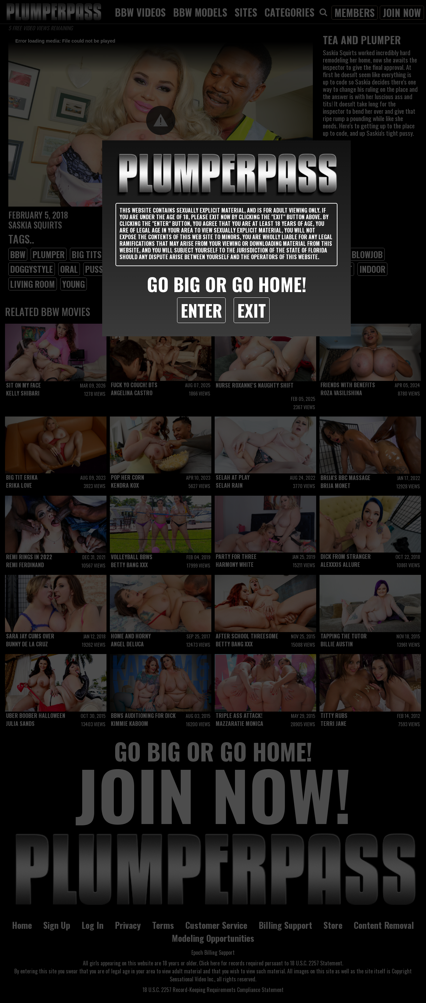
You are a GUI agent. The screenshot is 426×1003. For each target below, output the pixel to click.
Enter (201, 310)
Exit (251, 310)
